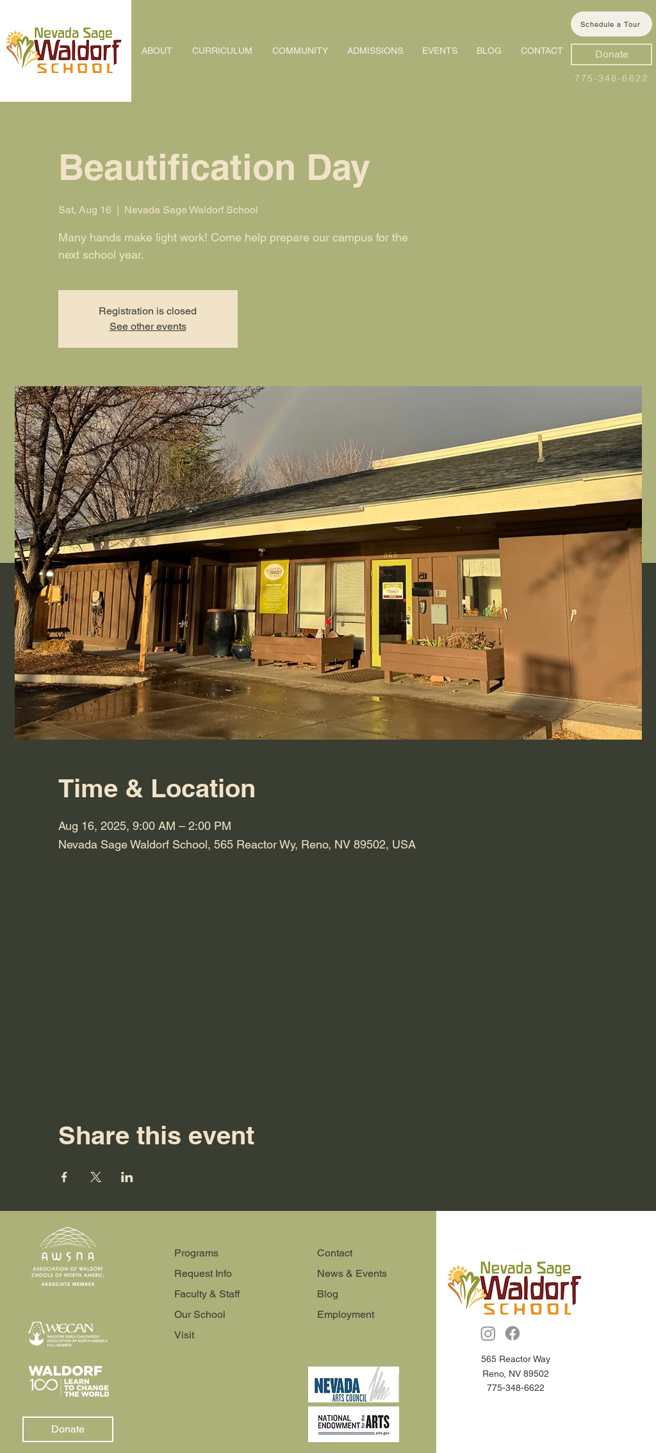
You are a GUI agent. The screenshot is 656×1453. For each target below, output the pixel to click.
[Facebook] (512, 1333)
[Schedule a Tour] (611, 24)
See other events (148, 326)
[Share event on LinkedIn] (127, 1177)
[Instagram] (488, 1333)
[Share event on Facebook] (64, 1177)
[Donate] (611, 54)
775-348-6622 (611, 78)
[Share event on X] (96, 1177)
